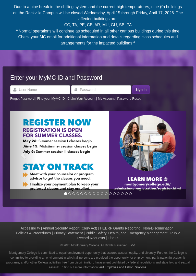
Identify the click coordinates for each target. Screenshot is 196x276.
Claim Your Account (81, 98)
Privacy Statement (68, 233)
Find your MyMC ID (51, 98)
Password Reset (129, 98)
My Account (107, 98)
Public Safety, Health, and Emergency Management (126, 233)
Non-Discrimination (158, 228)
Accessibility (30, 228)
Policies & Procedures (33, 233)
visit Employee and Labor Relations (122, 267)
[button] (23, 155)
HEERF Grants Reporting (120, 228)
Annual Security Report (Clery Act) (70, 228)
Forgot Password (22, 98)
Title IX (113, 238)
